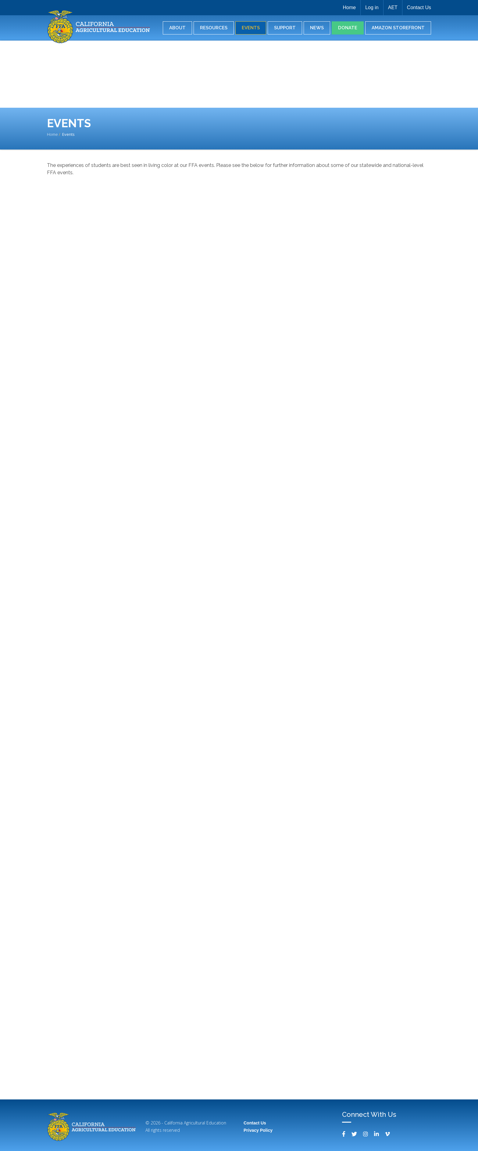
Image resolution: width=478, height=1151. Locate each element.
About (177, 28)
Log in (372, 7)
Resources (213, 28)
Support (285, 28)
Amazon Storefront (398, 28)
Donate (347, 28)
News (317, 28)
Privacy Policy (258, 1130)
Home (349, 7)
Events (251, 28)
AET (393, 7)
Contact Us (419, 7)
